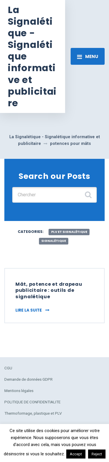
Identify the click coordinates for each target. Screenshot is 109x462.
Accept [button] (76, 454)
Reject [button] (97, 454)
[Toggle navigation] (88, 56)
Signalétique (53, 241)
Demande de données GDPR (28, 379)
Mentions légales (18, 390)
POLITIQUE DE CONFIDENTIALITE (32, 402)
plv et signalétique (69, 232)
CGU (8, 368)
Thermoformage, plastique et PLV (33, 413)
